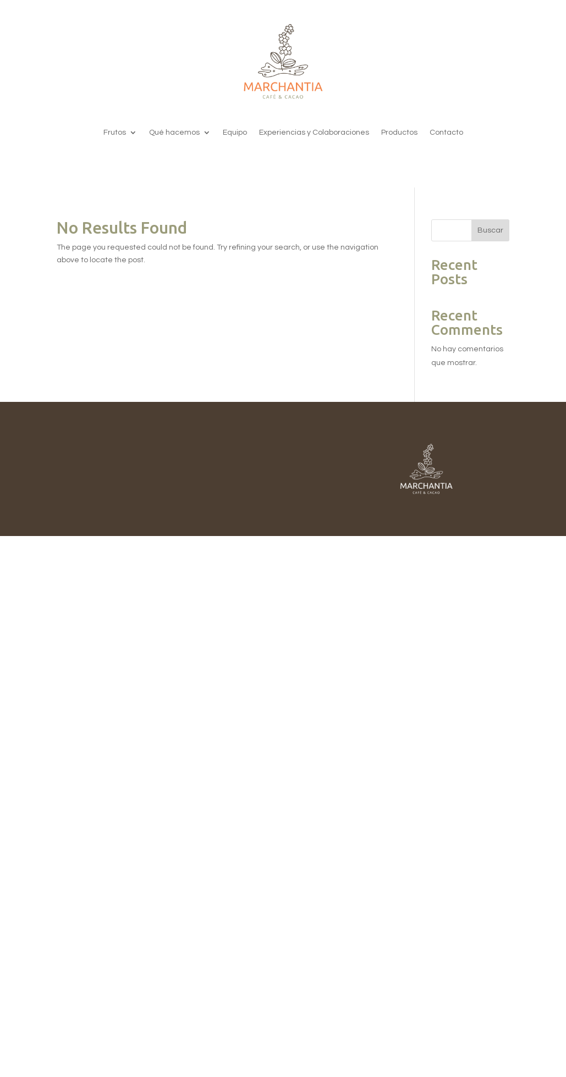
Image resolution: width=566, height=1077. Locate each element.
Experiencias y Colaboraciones (314, 132)
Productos (399, 132)
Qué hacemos (174, 132)
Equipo (235, 132)
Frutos (114, 132)
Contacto (446, 132)
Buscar (490, 230)
